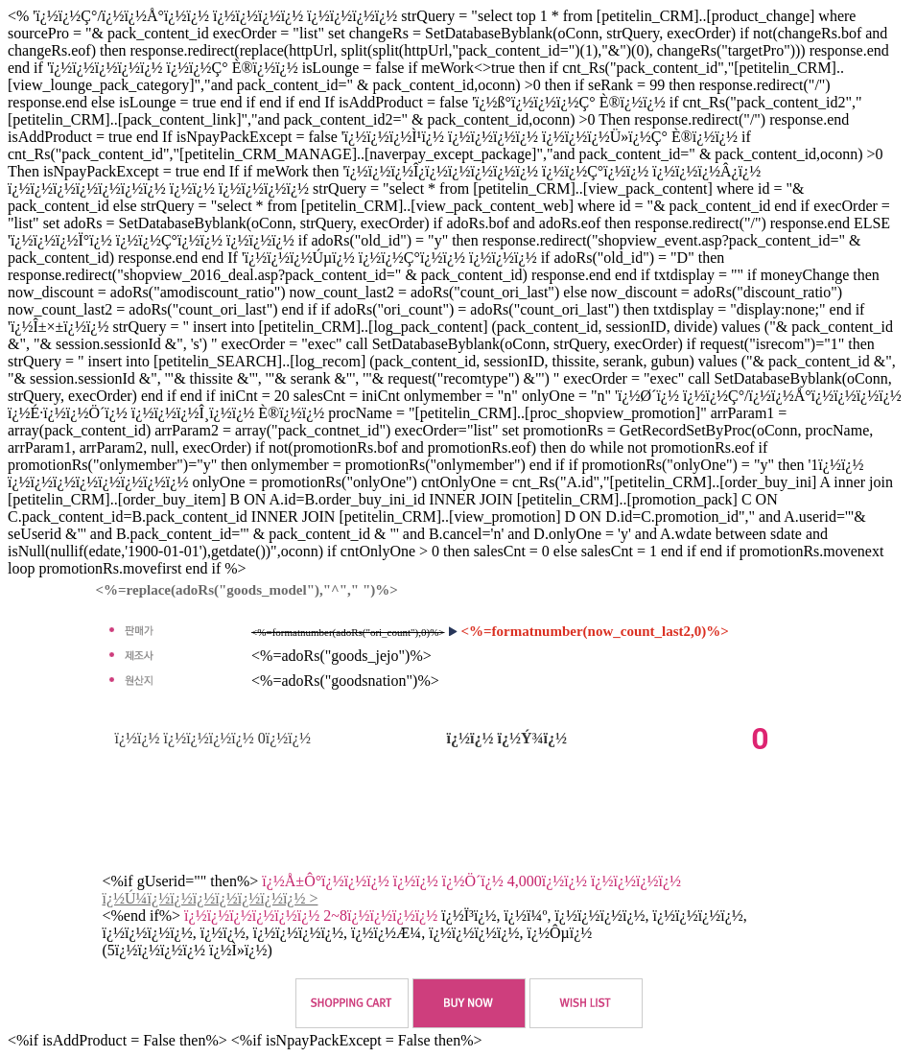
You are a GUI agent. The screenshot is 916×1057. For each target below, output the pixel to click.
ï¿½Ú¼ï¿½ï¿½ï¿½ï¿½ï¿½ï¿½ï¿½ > (210, 898)
